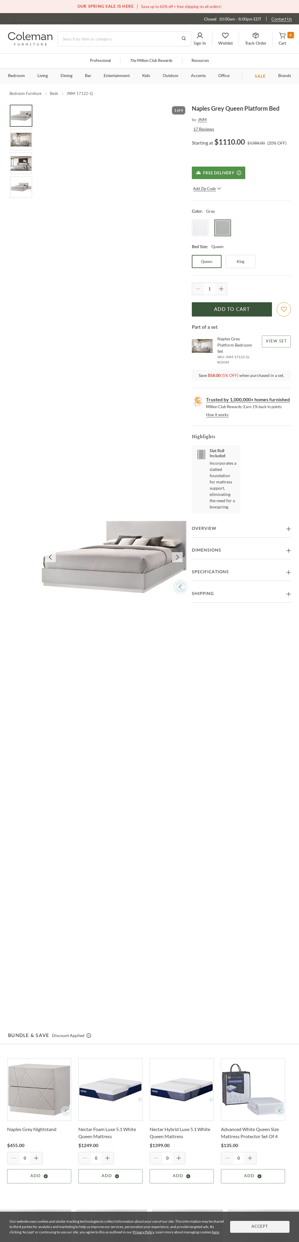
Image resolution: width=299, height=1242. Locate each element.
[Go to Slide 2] (21, 139)
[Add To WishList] (284, 309)
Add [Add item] (39, 1176)
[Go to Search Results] (184, 39)
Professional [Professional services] (100, 61)
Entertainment (117, 76)
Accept (259, 1227)
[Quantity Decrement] (198, 289)
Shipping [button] (203, 594)
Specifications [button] (210, 572)
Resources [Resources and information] (200, 61)
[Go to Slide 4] (21, 187)
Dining (66, 76)
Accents (198, 76)
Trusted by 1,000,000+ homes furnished (248, 399)
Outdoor (170, 76)
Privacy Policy (143, 1232)
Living (42, 76)
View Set (276, 341)
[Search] (124, 39)
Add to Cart (232, 309)
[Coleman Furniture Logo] (30, 43)
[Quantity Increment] (221, 289)
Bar (88, 76)
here (215, 1232)
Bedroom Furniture (26, 93)
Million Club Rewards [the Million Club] (151, 61)
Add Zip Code (207, 188)
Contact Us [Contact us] (281, 18)
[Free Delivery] (218, 173)
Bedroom (16, 76)
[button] (200, 39)
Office (224, 76)
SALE (260, 76)
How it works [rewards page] (217, 414)
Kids (146, 76)
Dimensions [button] (206, 550)
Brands (284, 76)
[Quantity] (210, 289)
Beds (54, 93)
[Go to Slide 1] (21, 115)
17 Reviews (203, 128)
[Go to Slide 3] (21, 163)
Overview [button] (204, 529)
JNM (202, 119)
